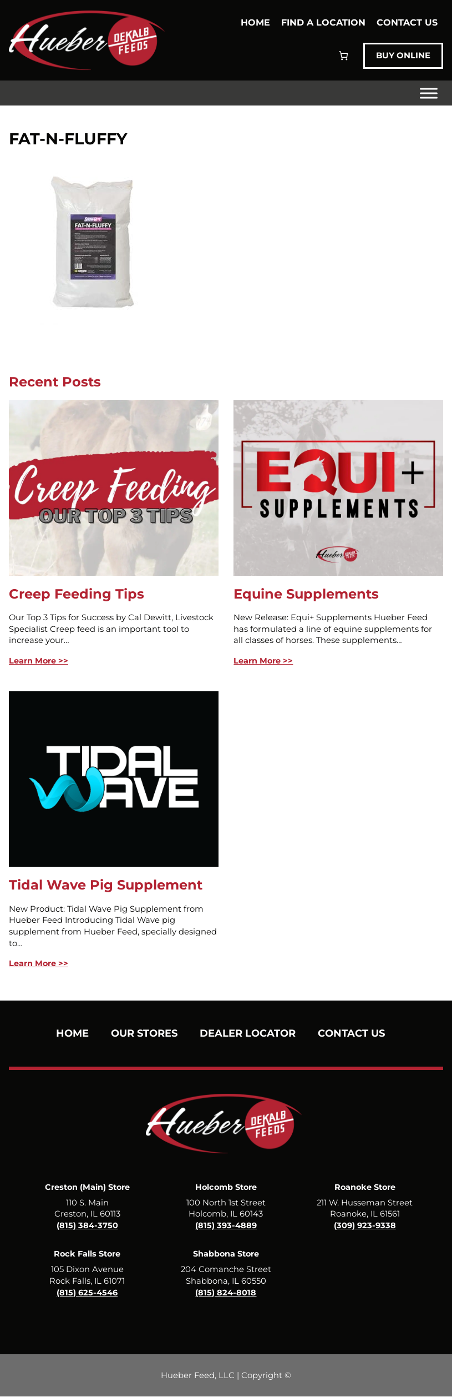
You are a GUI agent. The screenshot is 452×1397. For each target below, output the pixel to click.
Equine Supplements (306, 594)
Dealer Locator (248, 1033)
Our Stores (144, 1033)
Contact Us (407, 22)
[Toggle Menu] (429, 93)
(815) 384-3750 (87, 1225)
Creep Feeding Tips (76, 594)
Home (255, 22)
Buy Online (401, 56)
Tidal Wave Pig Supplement (105, 885)
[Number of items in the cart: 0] (340, 55)
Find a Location (323, 22)
